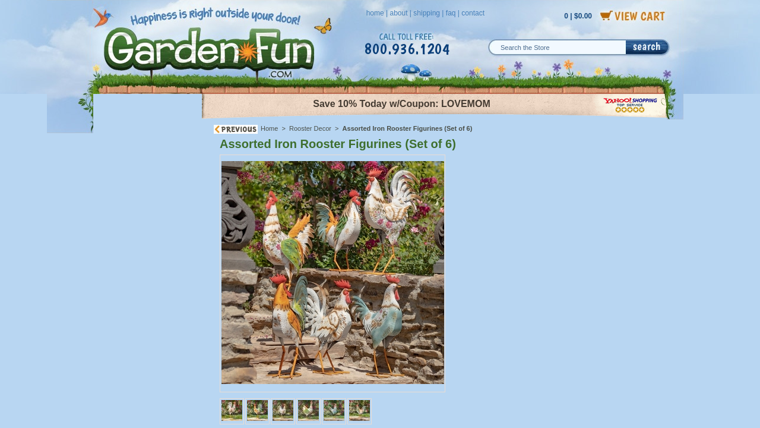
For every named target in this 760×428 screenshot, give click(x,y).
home (375, 13)
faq (451, 13)
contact (472, 13)
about (398, 13)
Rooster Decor (310, 128)
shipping (426, 13)
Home (269, 128)
